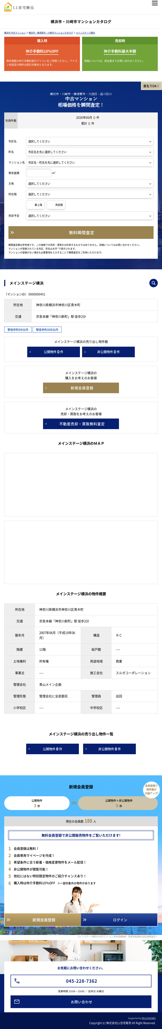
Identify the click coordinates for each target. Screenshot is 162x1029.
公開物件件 (53, 352)
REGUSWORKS (149, 1018)
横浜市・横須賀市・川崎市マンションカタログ (51, 32)
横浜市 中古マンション (15, 32)
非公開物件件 (108, 352)
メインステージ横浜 (85, 32)
